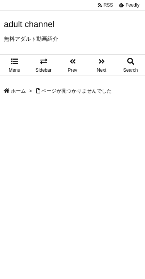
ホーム (18, 91)
